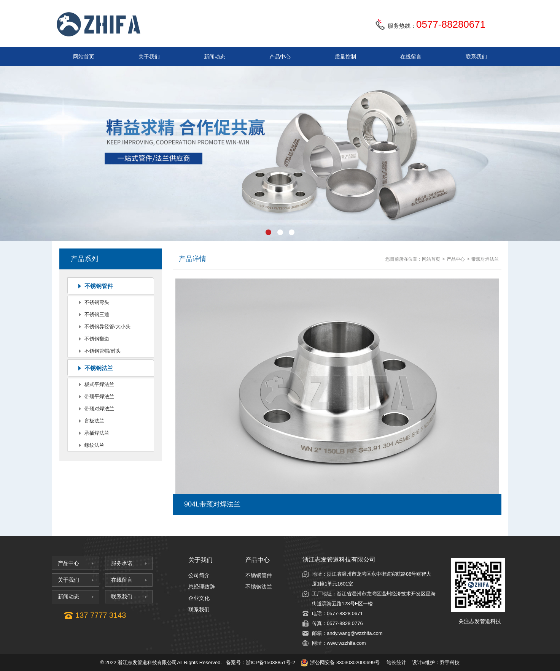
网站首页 (83, 57)
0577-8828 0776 (345, 623)
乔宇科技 (450, 662)
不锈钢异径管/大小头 (107, 326)
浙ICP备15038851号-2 (270, 662)
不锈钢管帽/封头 (102, 351)
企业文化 (199, 598)
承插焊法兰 (96, 433)
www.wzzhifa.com (346, 643)
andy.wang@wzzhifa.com (355, 633)
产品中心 (280, 57)
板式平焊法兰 (99, 384)
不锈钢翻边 (96, 339)
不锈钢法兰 (98, 368)
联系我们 (476, 57)
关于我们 (149, 57)
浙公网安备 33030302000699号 (340, 662)
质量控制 (345, 57)
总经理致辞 (201, 587)
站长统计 (396, 662)
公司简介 (199, 575)
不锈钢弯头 (96, 302)
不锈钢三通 (96, 314)
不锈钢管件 (98, 286)
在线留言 (411, 57)
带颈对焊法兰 (99, 408)
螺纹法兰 (94, 445)
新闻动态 (214, 57)
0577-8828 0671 (345, 613)
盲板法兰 (94, 421)
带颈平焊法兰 (99, 396)
